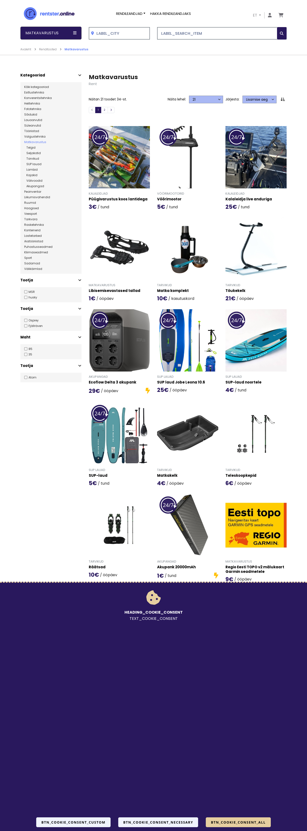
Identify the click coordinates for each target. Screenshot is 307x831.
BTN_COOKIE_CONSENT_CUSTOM (73, 822)
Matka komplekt (173, 291)
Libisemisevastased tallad (114, 291)
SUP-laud (98, 475)
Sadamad (32, 263)
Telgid (29, 147)
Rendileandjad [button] (129, 13)
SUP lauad (32, 164)
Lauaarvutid (33, 120)
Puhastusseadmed (38, 247)
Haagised (31, 208)
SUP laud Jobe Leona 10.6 (181, 382)
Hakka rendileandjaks (170, 13)
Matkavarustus (76, 49)
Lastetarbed (33, 236)
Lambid (31, 169)
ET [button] (255, 15)
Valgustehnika (35, 136)
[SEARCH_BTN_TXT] (282, 33)
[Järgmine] (111, 110)
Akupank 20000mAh (176, 567)
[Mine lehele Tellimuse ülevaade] (281, 15)
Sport (28, 258)
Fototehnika (32, 109)
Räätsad (97, 567)
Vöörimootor (169, 199)
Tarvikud (31, 158)
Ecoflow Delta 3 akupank (112, 382)
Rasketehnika (34, 225)
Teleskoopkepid (240, 475)
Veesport (30, 213)
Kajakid (30, 175)
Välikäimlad (33, 269)
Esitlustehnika (34, 92)
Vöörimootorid (170, 194)
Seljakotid (32, 153)
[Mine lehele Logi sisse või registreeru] (270, 15)
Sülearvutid (32, 125)
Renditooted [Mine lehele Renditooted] (50, 49)
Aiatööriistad (33, 241)
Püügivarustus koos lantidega (118, 199)
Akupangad (34, 186)
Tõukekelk (235, 291)
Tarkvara (30, 219)
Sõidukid (30, 114)
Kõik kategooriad (36, 87)
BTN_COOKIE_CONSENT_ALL (238, 822)
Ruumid (30, 202)
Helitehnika (32, 103)
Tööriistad (31, 131)
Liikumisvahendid (37, 197)
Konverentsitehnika (38, 98)
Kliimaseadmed (36, 252)
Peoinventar (32, 191)
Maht (25, 337)
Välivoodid (33, 180)
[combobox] (119, 33)
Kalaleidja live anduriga (248, 199)
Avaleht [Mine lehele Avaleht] (28, 49)
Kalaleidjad (98, 194)
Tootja (26, 280)
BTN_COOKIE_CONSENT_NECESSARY (158, 822)
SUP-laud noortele (243, 382)
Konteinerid (32, 230)
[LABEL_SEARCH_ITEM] (222, 33)
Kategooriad (32, 75)
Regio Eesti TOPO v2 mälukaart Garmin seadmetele (254, 569)
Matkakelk (167, 475)
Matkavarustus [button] (51, 33)
